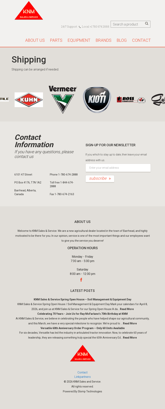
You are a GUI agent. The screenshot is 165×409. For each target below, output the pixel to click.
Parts (56, 40)
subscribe (100, 178)
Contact (141, 40)
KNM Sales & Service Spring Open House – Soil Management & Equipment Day (82, 299)
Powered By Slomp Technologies (82, 391)
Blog (122, 40)
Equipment (79, 40)
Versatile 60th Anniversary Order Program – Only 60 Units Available (83, 328)
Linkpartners (82, 377)
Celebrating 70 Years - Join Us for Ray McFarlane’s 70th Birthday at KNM (82, 313)
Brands (103, 40)
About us (35, 40)
